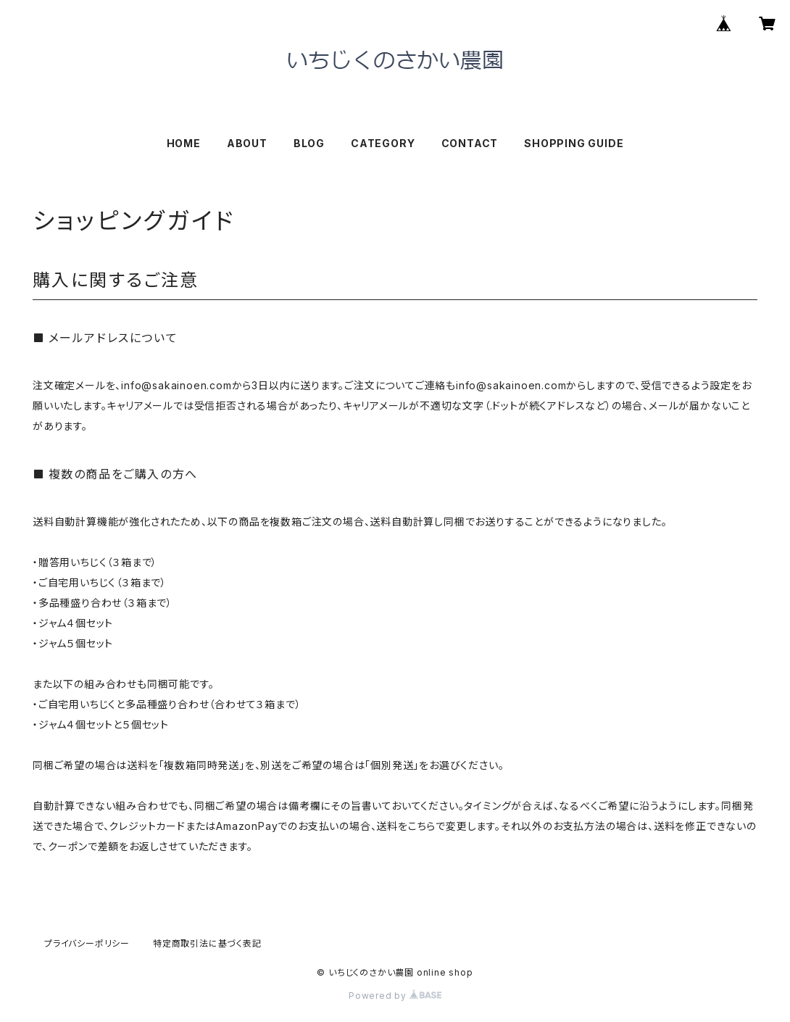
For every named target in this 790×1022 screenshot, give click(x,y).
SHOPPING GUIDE (573, 143)
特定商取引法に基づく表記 (207, 943)
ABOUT (247, 143)
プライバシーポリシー (87, 943)
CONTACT (470, 143)
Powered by (395, 995)
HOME (184, 143)
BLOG (309, 143)
